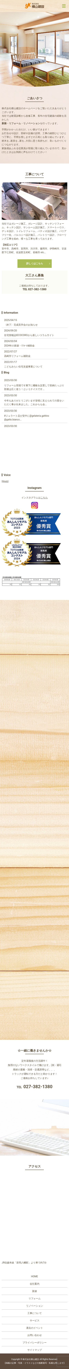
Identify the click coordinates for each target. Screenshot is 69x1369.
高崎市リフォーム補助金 (17, 356)
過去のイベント (34, 1327)
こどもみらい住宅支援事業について (23, 366)
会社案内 (34, 1283)
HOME (34, 1276)
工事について (34, 1313)
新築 (34, 1291)
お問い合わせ (34, 1335)
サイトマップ (34, 1350)
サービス (34, 1320)
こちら (44, 497)
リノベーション (34, 1305)
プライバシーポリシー (35, 1342)
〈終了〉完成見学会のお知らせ (21, 324)
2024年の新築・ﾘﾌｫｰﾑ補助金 (19, 345)
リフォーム (35, 1298)
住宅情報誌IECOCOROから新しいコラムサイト (29, 335)
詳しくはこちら (34, 263)
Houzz (5, 481)
